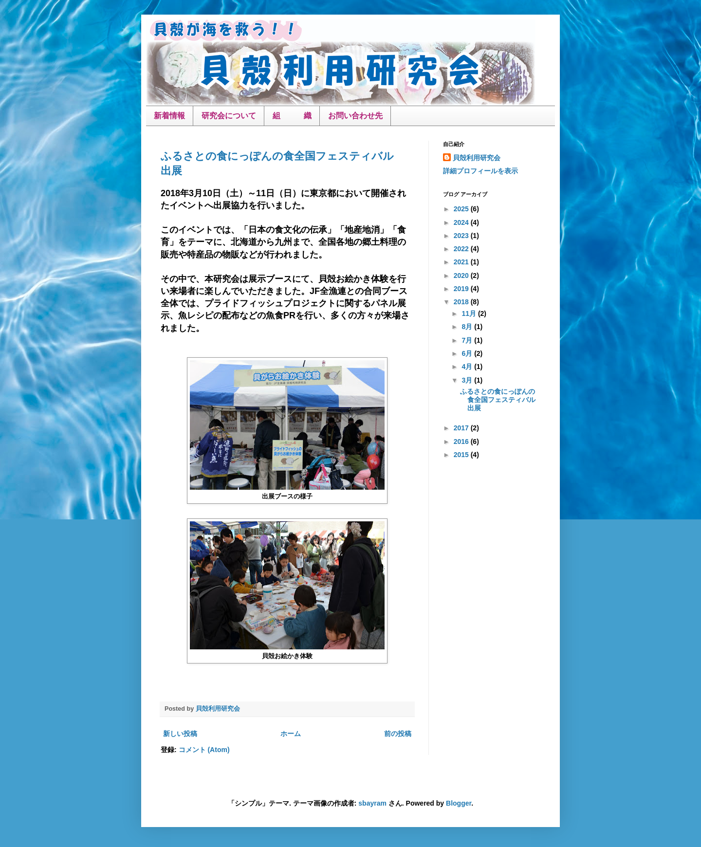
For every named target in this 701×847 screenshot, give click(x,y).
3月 (467, 380)
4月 (467, 366)
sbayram (372, 803)
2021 (462, 262)
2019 (462, 289)
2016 (462, 441)
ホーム (290, 733)
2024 (462, 222)
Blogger (458, 803)
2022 (462, 249)
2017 (462, 428)
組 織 (292, 115)
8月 (467, 327)
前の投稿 (397, 733)
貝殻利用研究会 (476, 158)
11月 (469, 313)
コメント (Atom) (204, 750)
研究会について (229, 115)
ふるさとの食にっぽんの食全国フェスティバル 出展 (501, 399)
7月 (467, 340)
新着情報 (169, 115)
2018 (462, 302)
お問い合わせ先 (355, 115)
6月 (467, 353)
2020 (462, 275)
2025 (462, 209)
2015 (462, 455)
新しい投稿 (180, 733)
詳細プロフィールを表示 (480, 171)
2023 (462, 235)
